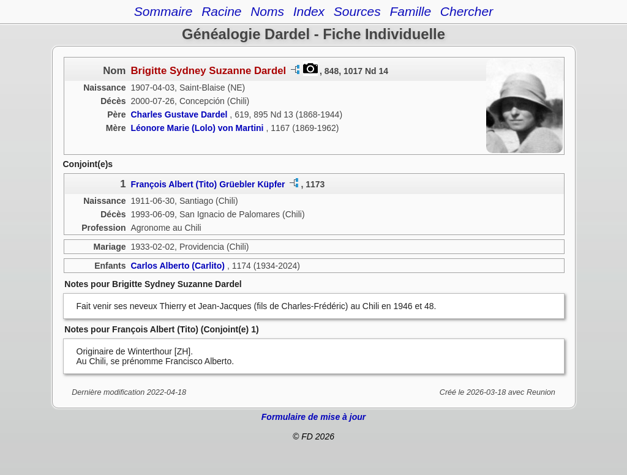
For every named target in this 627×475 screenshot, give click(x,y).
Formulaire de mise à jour (313, 417)
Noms (267, 11)
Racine (221, 11)
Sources (357, 11)
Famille (410, 11)
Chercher (466, 11)
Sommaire (163, 11)
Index (309, 11)
